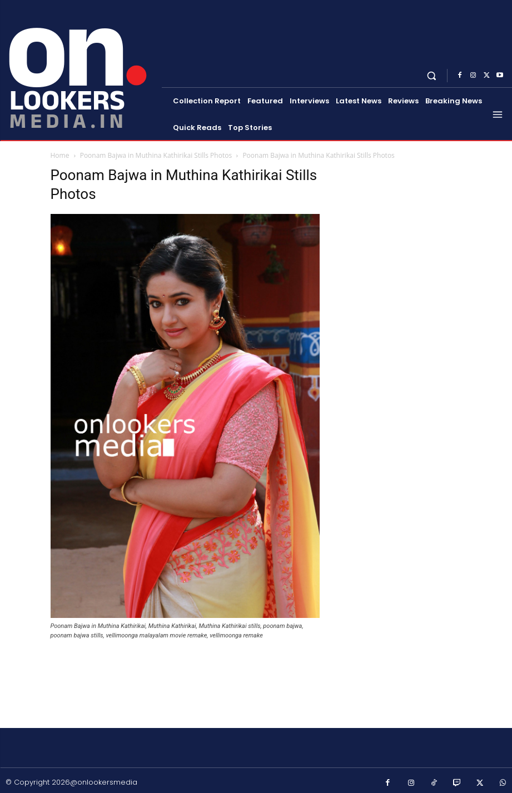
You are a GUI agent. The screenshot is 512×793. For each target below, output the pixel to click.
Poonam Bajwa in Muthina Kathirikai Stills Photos (156, 155)
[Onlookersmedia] (82, 69)
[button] (432, 75)
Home (60, 155)
